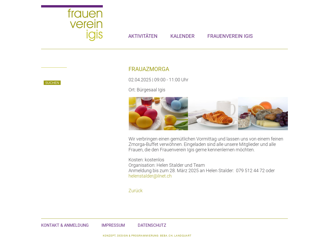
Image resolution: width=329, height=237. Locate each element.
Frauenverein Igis (230, 36)
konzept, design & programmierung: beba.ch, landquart (147, 235)
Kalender (182, 36)
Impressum (113, 225)
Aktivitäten (143, 36)
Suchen (52, 83)
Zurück (136, 190)
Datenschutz (152, 225)
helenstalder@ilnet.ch (150, 176)
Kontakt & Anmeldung (65, 225)
